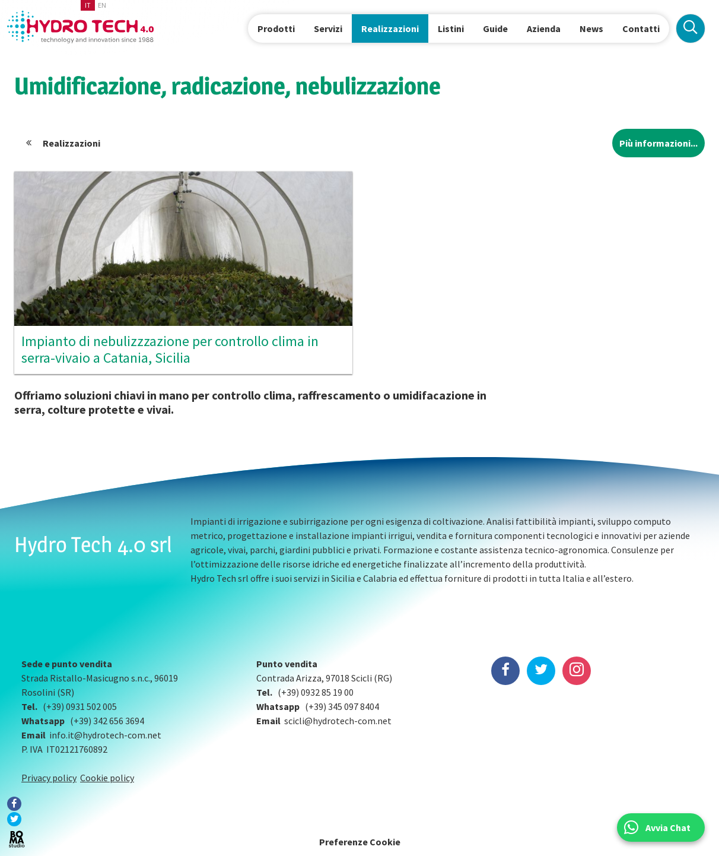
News (591, 28)
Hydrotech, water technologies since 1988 (80, 27)
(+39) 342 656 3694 (107, 721)
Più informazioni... (658, 143)
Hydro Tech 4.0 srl (93, 544)
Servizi (328, 28)
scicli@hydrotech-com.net (338, 721)
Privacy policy (49, 778)
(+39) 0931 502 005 (80, 706)
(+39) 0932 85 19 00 (316, 692)
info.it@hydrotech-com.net (105, 735)
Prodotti (276, 28)
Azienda (544, 28)
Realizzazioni (390, 28)
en (102, 5)
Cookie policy (107, 778)
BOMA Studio (16, 839)
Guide (495, 28)
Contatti (641, 28)
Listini (451, 28)
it (88, 5)
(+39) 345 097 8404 (342, 706)
